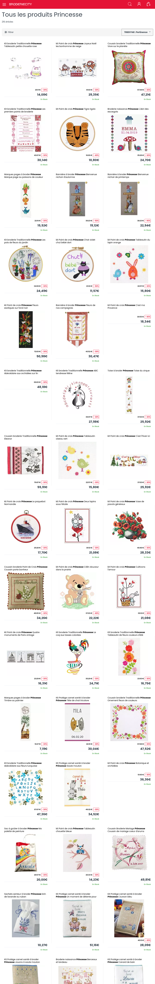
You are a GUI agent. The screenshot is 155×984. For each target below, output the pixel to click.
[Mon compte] (139, 4)
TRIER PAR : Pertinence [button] (136, 32)
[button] (129, 4)
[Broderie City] (20, 4)
